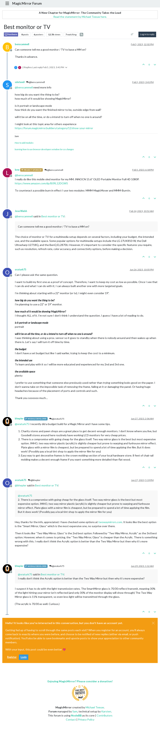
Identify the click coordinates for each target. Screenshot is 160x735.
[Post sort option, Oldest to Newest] (132, 34)
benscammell (22, 44)
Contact (71, 719)
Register (12, 657)
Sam (74, 711)
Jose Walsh (21, 211)
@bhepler (34, 480)
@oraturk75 (56, 418)
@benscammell (35, 82)
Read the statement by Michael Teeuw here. (80, 16)
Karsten (106, 711)
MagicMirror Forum (27, 3)
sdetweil (19, 82)
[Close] (153, 623)
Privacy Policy (86, 719)
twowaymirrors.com (110, 522)
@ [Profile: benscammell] (24, 87)
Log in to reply (147, 34)
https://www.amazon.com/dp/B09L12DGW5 (41, 183)
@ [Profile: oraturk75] (22, 424)
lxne (17, 169)
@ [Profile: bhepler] (20, 485)
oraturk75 (20, 269)
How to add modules (24, 142)
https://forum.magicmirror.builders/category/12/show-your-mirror (54, 128)
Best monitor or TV (53, 216)
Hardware (11, 34)
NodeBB (76, 715)
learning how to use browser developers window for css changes (44, 149)
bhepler (19, 418)
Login (24, 657)
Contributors (104, 715)
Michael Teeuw (95, 707)
